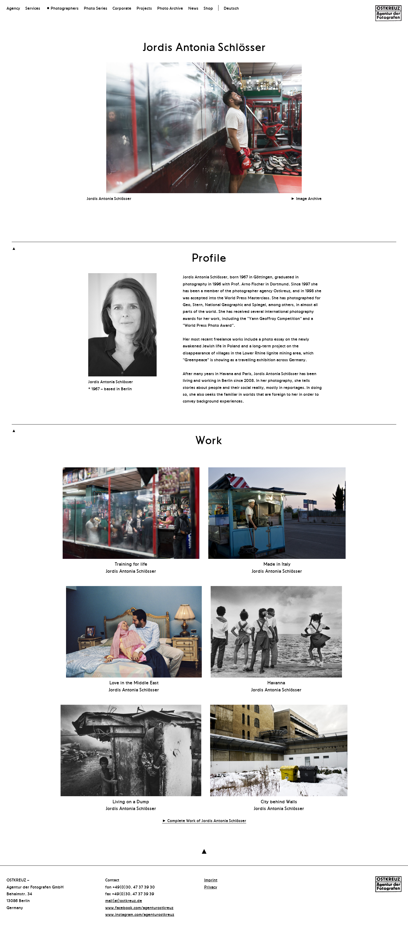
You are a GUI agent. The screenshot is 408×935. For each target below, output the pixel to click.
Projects (144, 8)
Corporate (122, 8)
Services (32, 8)
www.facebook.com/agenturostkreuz (139, 907)
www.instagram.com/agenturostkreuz (139, 914)
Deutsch (231, 8)
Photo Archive (170, 8)
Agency (13, 8)
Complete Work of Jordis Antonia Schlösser (206, 820)
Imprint (210, 879)
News (193, 8)
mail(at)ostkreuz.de (123, 900)
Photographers (65, 8)
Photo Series (95, 8)
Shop (208, 8)
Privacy (210, 887)
